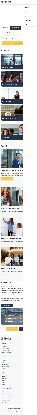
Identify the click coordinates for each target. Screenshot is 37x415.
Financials (4, 360)
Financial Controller (6, 394)
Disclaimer (27, 411)
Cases (3, 384)
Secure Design (26, 408)
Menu (35, 2)
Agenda (3, 380)
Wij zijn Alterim (7, 305)
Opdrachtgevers (5, 364)
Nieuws (3, 376)
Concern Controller (6, 400)
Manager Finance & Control (8, 396)
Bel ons (31, 2)
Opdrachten (15, 27)
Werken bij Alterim (25, 329)
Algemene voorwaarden (13, 411)
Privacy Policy (21, 411)
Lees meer (6, 178)
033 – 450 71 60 (5, 350)
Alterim (3, 362)
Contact (3, 368)
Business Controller (6, 398)
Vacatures (6, 27)
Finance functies (5, 392)
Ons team (12, 329)
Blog (3, 382)
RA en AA (4, 402)
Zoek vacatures (18, 43)
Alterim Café (4, 378)
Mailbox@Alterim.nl (6, 352)
